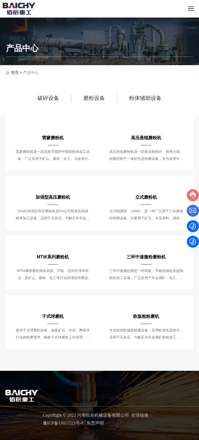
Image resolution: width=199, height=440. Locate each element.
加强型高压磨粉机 (53, 197)
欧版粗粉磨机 (146, 316)
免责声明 (95, 423)
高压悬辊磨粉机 (146, 137)
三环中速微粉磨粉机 (146, 257)
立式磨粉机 (146, 197)
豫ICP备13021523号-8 (63, 423)
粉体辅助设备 (145, 98)
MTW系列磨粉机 (53, 257)
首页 (15, 72)
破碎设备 (48, 98)
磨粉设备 (94, 98)
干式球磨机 (53, 316)
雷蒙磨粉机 (53, 137)
